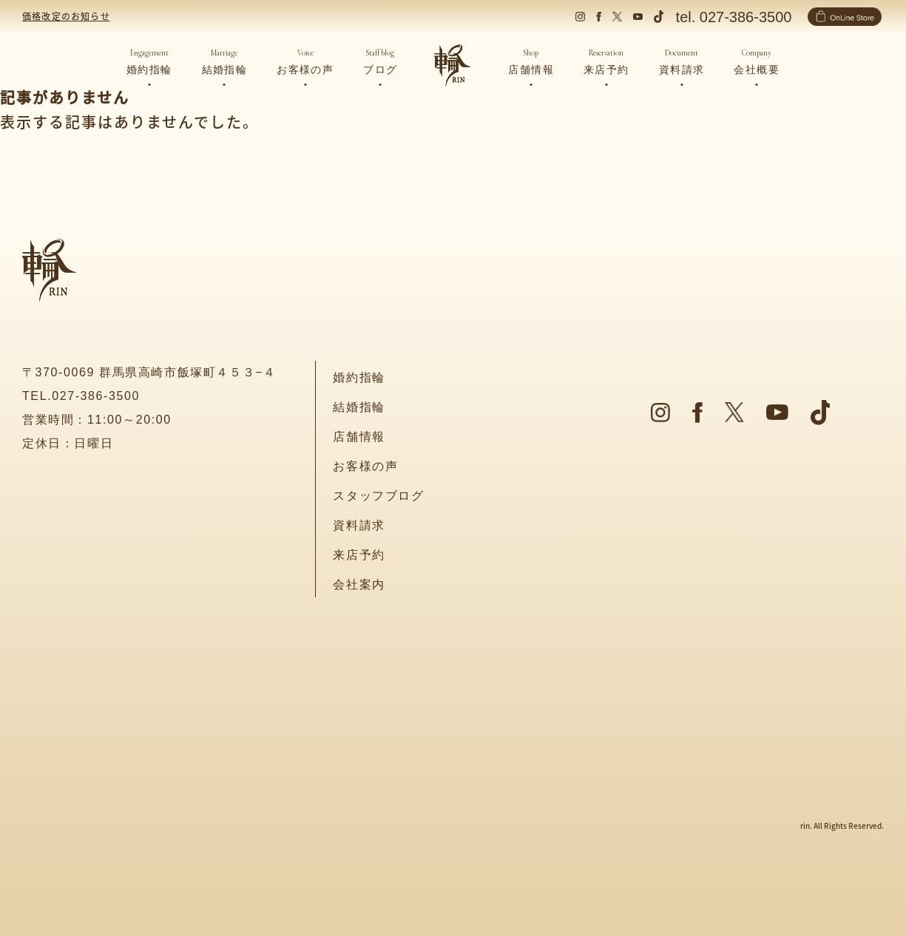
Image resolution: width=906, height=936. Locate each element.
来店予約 (359, 555)
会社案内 (359, 584)
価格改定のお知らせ (66, 16)
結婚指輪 (359, 407)
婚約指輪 (359, 377)
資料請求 (359, 525)
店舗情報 (359, 436)
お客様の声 (365, 466)
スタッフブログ (378, 495)
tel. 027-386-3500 (734, 17)
